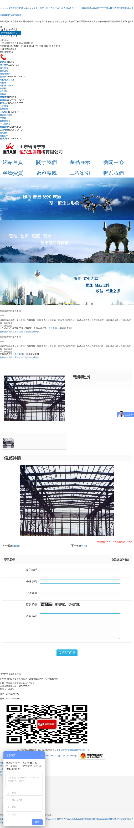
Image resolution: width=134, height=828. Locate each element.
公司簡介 (4, 68)
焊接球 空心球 (6, 85)
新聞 (2, 771)
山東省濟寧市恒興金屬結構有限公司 (73, 750)
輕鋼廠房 (16, 546)
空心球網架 (5, 124)
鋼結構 (3, 88)
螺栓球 (3, 82)
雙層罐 (3, 94)
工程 (2, 769)
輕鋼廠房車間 (6, 115)
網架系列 (4, 91)
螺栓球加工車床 (7, 80)
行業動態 (4, 109)
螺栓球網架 (5, 121)
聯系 (2, 774)
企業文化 (4, 71)
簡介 (2, 763)
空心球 (84, 546)
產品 (2, 766)
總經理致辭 (5, 73)
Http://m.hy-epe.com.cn (45, 756)
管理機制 (4, 133)
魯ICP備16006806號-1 (68, 756)
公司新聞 (4, 106)
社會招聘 (4, 135)
